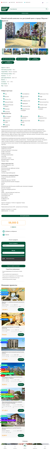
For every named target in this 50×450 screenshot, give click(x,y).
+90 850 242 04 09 (4, 2)
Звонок (6, 225)
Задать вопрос (25, 375)
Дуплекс (20, 441)
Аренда (43, 435)
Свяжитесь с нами (45, 438)
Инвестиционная (22, 443)
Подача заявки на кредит (13, 256)
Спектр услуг (27, 434)
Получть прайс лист (8, 59)
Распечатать (24, 206)
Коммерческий (21, 436)
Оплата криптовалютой (7, 63)
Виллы (19, 438)
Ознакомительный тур (30, 440)
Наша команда (35, 432)
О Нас (33, 437)
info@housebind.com (7, 373)
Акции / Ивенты (1, 24)
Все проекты (45, 430)
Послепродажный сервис (30, 437)
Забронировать (21, 59)
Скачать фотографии (32, 59)
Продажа (44, 432)
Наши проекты (21, 433)
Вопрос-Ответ (35, 435)
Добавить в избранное (10, 222)
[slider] (2, 238)
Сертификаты (35, 443)
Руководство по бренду (36, 440)
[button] (47, 52)
